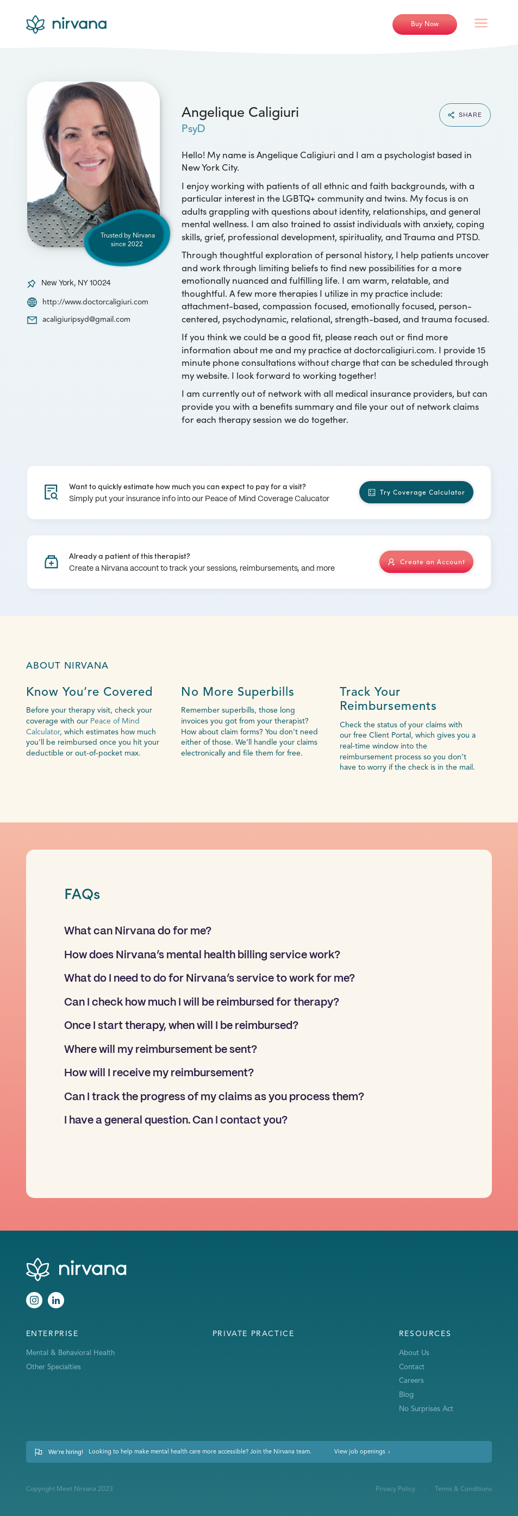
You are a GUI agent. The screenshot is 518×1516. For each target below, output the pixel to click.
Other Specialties (53, 1367)
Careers (411, 1380)
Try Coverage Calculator (422, 491)
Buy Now (425, 24)
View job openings (359, 1452)
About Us (414, 1353)
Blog (406, 1395)
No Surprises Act (426, 1409)
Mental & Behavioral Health (70, 1353)
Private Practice (254, 1334)
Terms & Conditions (463, 1489)
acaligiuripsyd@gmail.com (86, 319)
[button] (481, 24)
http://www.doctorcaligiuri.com (95, 302)
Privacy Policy (395, 1489)
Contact (412, 1367)
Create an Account (432, 561)
